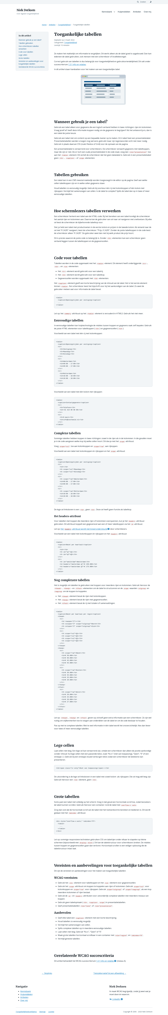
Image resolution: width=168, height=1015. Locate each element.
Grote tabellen (24, 58)
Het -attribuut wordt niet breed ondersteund (85, 528)
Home (44, 25)
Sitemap (42, 1011)
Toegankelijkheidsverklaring (26, 1011)
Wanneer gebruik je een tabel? (30, 40)
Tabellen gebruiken (26, 43)
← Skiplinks (47, 972)
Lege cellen (23, 55)
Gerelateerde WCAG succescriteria (31, 67)
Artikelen (137, 11)
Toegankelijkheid (64, 25)
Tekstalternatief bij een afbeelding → (109, 972)
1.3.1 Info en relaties (77, 64)
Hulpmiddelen (124, 11)
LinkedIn (116, 998)
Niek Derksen (26, 10)
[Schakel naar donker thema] (150, 1)
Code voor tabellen (26, 52)
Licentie (51, 1011)
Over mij (147, 11)
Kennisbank (107, 11)
